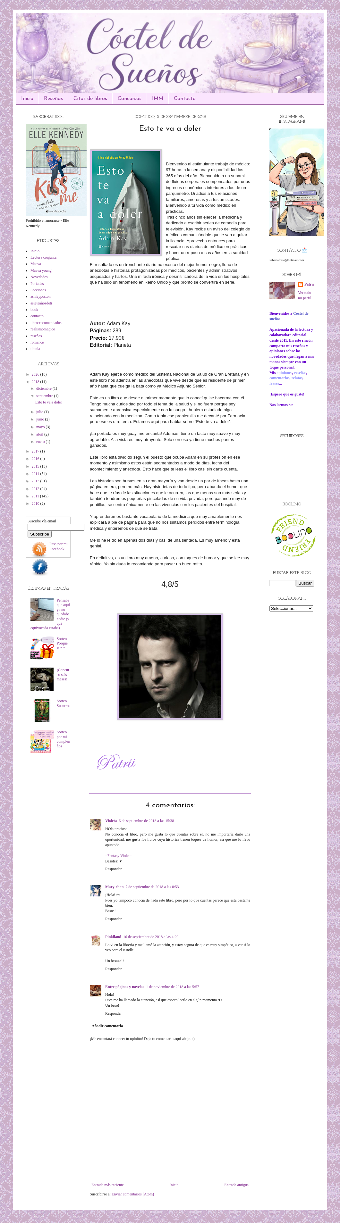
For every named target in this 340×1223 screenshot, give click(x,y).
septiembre (45, 396)
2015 (36, 466)
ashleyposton (40, 296)
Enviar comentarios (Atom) (133, 1194)
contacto (37, 316)
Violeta (111, 821)
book (34, 309)
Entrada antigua (236, 1185)
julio (40, 412)
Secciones (38, 290)
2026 (36, 374)
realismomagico (42, 329)
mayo (41, 427)
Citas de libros (90, 98)
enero (41, 441)
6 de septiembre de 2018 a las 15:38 (146, 821)
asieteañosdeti (41, 303)
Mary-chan (114, 887)
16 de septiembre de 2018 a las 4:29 (150, 937)
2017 (36, 451)
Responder (113, 869)
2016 (36, 458)
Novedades (38, 277)
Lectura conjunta (43, 257)
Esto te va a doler (48, 402)
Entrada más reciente (107, 1185)
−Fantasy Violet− (118, 855)
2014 (36, 473)
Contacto (185, 98)
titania (35, 348)
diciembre (44, 388)
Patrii (309, 284)
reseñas (36, 336)
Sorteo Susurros (63, 703)
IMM (157, 98)
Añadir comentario (107, 1026)
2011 (36, 496)
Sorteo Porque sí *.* (62, 643)
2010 (36, 503)
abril (40, 434)
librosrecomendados (46, 322)
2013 (36, 481)
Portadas (37, 283)
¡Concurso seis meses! (63, 674)
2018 (36, 381)
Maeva (35, 264)
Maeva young (41, 270)
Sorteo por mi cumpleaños (63, 739)
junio (40, 419)
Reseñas (53, 98)
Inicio (27, 98)
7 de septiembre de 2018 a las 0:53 (152, 887)
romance (37, 342)
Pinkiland (113, 937)
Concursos (129, 98)
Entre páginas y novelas (124, 987)
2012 (36, 489)
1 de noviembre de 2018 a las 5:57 (172, 987)
